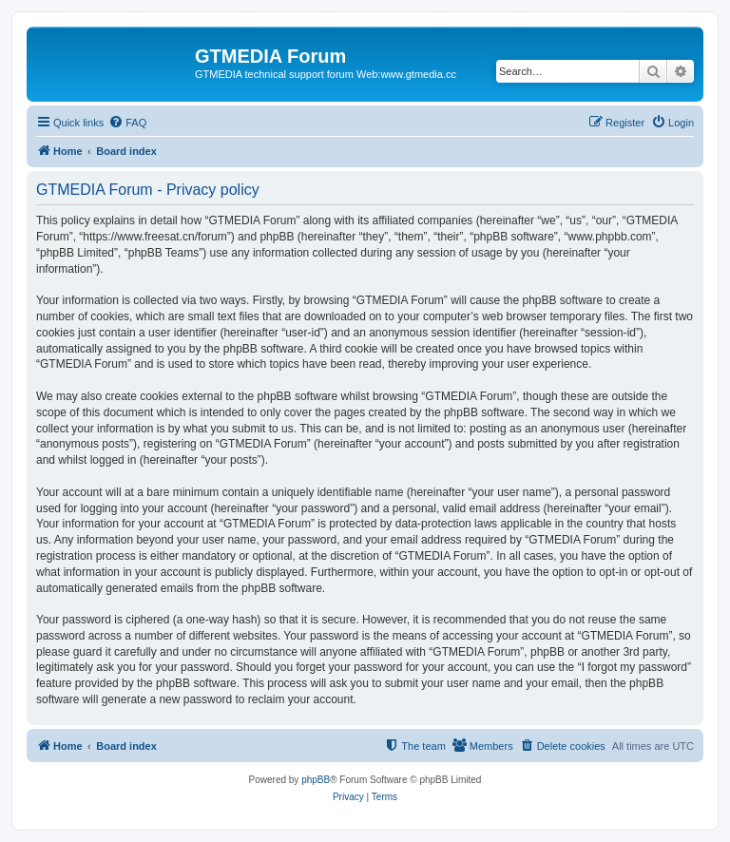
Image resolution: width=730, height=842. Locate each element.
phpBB (315, 780)
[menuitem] (127, 122)
